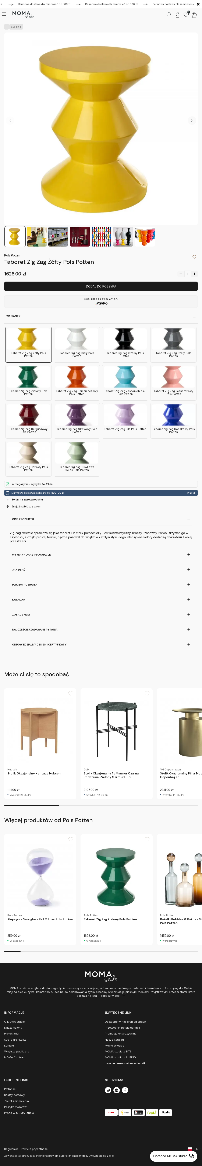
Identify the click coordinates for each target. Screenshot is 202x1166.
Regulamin (11, 1149)
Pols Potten (12, 255)
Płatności (10, 1089)
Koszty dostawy (14, 1095)
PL (196, 1148)
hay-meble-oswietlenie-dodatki (125, 1063)
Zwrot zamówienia (16, 1101)
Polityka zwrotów (15, 1107)
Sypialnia (15, 27)
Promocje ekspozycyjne (121, 1033)
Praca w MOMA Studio (19, 1112)
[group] (40, 743)
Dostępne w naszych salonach (125, 1021)
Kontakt (9, 1045)
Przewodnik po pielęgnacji (122, 1027)
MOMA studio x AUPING (120, 1057)
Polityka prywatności (34, 1149)
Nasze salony (13, 1027)
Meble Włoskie (114, 1045)
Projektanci (11, 1033)
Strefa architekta (15, 1039)
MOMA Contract (14, 1057)
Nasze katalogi (114, 1039)
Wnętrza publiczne (16, 1051)
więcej (191, 492)
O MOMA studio (14, 1021)
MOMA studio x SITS (118, 1051)
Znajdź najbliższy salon (25, 506)
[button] (192, 120)
